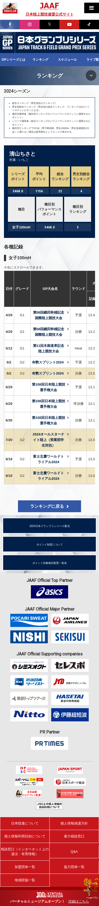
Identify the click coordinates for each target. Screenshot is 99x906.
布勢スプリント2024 (48, 362)
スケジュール (67, 59)
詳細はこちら (78, 901)
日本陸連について (25, 823)
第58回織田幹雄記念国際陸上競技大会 (48, 315)
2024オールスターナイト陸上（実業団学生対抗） (48, 439)
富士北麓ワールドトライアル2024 (48, 459)
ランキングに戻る (47, 506)
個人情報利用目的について (24, 836)
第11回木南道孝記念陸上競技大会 (48, 348)
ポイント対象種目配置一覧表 (49, 563)
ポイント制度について (49, 544)
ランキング (40, 59)
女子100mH (20, 258)
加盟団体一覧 (25, 867)
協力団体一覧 (74, 867)
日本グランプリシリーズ (7, 42)
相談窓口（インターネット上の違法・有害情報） (25, 851)
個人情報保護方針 (74, 823)
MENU (91, 75)
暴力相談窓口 (74, 836)
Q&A (74, 852)
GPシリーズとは (13, 59)
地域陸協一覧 (25, 880)
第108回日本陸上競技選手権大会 (48, 387)
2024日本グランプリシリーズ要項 (49, 526)
